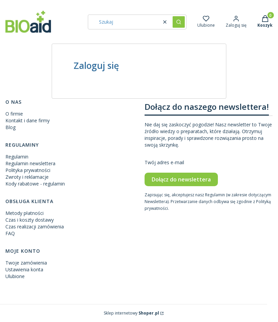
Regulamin (16, 156)
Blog (10, 127)
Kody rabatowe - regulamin (35, 183)
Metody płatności (24, 213)
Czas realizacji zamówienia (34, 226)
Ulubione (15, 276)
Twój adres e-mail (164, 162)
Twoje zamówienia (26, 262)
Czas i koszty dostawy (29, 220)
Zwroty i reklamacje (27, 177)
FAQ (10, 233)
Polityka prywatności (27, 170)
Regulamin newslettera (30, 163)
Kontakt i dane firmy (27, 120)
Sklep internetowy (131, 313)
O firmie (14, 113)
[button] (179, 22)
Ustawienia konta (24, 269)
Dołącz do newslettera (181, 179)
